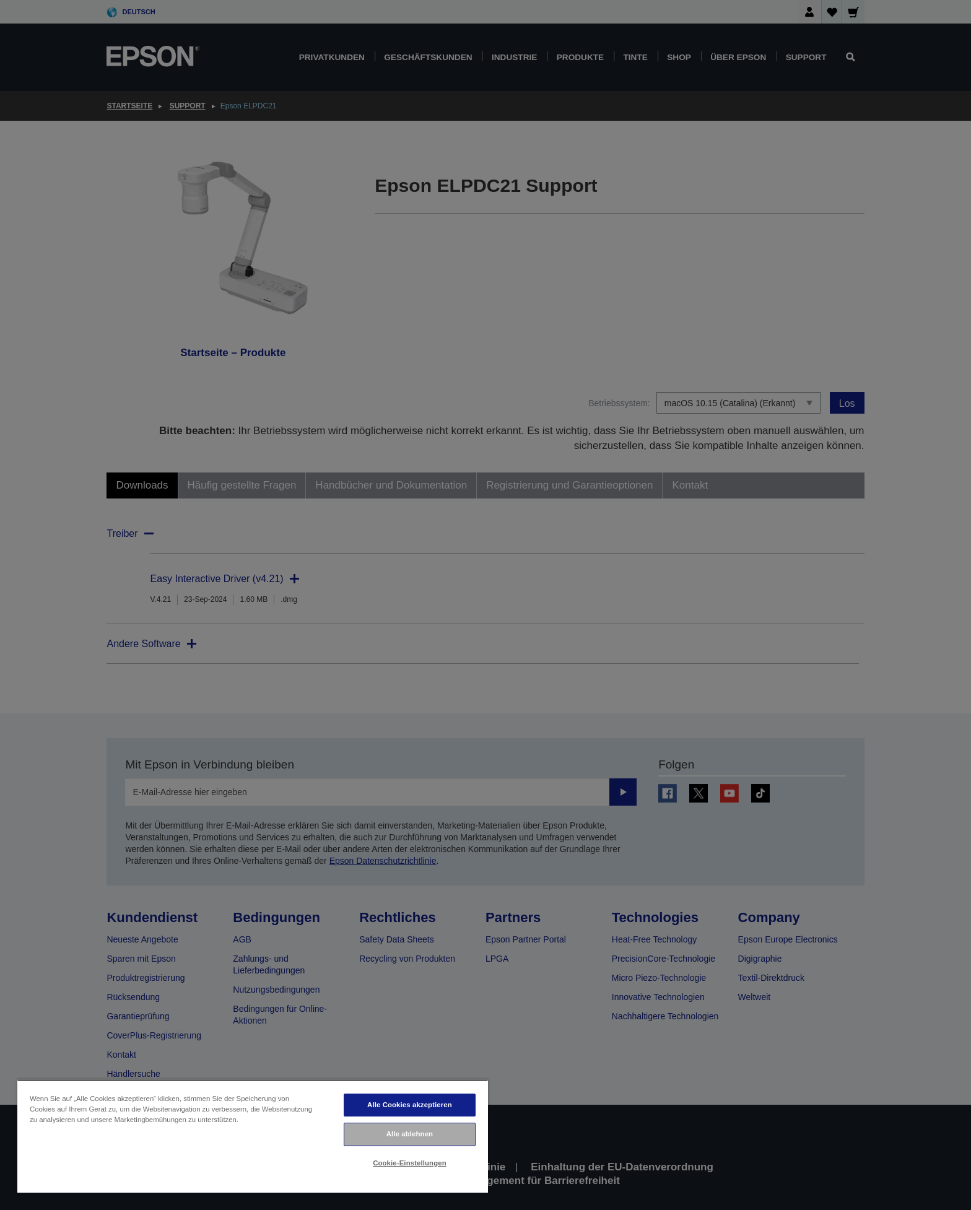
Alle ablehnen (409, 1134)
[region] (252, 1136)
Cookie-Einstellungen (409, 1163)
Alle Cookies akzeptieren (409, 1104)
